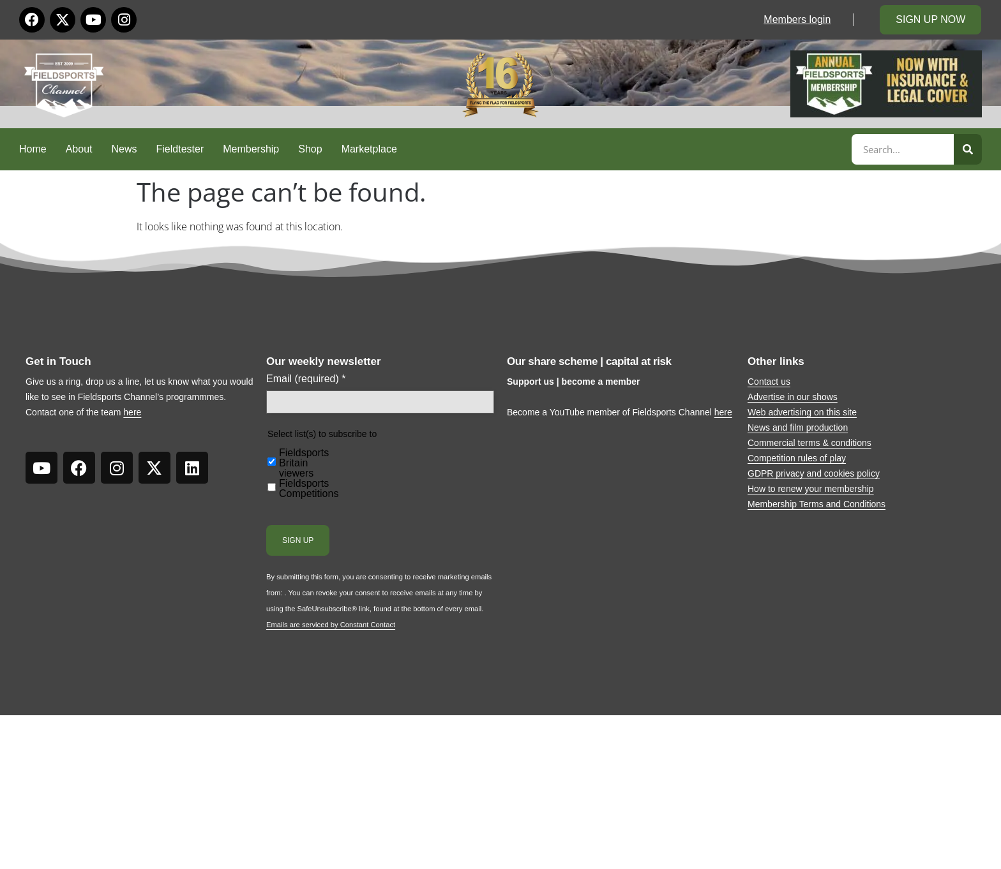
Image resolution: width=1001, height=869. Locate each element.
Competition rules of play (797, 458)
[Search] (968, 149)
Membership (251, 149)
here (132, 412)
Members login (797, 19)
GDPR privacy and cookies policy (814, 473)
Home (33, 149)
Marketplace (369, 149)
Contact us (769, 381)
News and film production (798, 427)
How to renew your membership (811, 489)
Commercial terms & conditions (809, 443)
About (79, 149)
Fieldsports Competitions (308, 489)
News (124, 149)
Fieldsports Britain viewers (304, 463)
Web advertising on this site (802, 412)
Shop (310, 149)
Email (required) (306, 379)
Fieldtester (180, 149)
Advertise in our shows (793, 397)
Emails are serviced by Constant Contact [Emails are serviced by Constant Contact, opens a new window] (330, 624)
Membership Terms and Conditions (816, 504)
